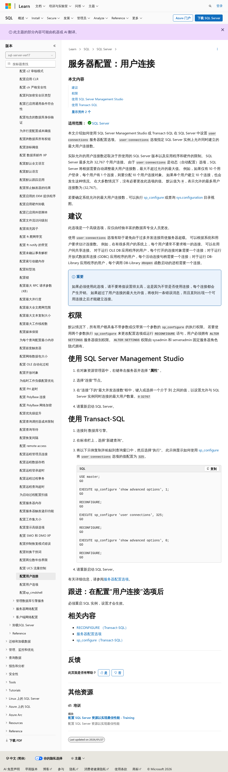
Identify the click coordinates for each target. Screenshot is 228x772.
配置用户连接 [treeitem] (29, 576)
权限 (75, 93)
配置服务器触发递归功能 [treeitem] (37, 511)
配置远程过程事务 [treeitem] (32, 478)
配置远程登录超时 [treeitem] (32, 470)
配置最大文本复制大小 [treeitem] (35, 315)
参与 (61, 769)
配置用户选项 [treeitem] (29, 584)
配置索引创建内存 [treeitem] (32, 261)
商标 (135, 769)
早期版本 (31, 769)
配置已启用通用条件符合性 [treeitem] (37, 106)
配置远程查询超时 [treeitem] (32, 486)
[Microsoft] (8, 6)
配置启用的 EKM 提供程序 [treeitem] (38, 196)
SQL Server (104, 49)
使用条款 (121, 769)
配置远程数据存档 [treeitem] (32, 462)
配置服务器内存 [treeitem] (30, 503)
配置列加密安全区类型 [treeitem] (35, 95)
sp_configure (154, 197)
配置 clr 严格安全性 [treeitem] (33, 87)
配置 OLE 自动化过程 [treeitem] (34, 364)
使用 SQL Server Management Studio (97, 99)
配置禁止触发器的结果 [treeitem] (35, 188)
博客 (46, 769)
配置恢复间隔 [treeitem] (29, 438)
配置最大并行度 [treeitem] (30, 299)
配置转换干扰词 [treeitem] (30, 552)
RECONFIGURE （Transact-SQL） (102, 627)
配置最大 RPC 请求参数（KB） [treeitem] (36, 288)
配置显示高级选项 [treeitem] (32, 527)
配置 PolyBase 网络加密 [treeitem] (36, 405)
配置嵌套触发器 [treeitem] (30, 348)
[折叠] (54, 46)
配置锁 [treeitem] (24, 277)
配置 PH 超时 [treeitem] (29, 389)
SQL (87, 49)
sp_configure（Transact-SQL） (100, 640)
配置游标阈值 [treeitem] (29, 147)
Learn (72, 49)
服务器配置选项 (116, 579)
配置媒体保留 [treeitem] (29, 332)
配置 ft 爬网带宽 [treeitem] (31, 236)
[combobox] (30, 55)
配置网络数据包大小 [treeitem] (34, 356)
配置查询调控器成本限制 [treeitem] (37, 421)
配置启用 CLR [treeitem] (29, 79)
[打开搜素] (210, 6)
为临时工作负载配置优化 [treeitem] (37, 380)
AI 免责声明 (12, 769)
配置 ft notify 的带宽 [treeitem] (34, 245)
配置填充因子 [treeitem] (29, 228)
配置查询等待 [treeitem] (29, 429)
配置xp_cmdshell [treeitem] (31, 592)
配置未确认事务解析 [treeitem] (34, 253)
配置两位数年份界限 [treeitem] (34, 560)
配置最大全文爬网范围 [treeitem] (35, 307)
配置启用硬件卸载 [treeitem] (32, 204)
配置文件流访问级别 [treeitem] (34, 220)
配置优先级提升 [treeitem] (30, 413)
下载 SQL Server (208, 18)
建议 (75, 87)
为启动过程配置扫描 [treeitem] (34, 494)
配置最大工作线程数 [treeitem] (34, 323)
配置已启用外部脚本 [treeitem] (34, 212)
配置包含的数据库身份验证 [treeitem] (37, 120)
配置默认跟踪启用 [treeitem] (32, 179)
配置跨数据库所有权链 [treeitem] (35, 139)
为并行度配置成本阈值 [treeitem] (35, 131)
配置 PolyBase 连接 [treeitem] (33, 397)
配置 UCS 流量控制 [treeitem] (33, 568)
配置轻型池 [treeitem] (27, 269)
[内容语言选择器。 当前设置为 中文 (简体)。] (16, 758)
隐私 (72, 769)
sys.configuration (189, 197)
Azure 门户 (183, 18)
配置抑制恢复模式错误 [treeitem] (35, 543)
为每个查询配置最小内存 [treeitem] (37, 340)
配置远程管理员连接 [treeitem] (34, 454)
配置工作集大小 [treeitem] (30, 519)
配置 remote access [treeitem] (33, 446)
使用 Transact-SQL (84, 105)
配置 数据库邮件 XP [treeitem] (33, 155)
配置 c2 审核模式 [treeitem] (31, 71)
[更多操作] (217, 49)
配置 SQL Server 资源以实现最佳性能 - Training (101, 718)
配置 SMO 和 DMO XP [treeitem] (35, 535)
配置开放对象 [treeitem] (29, 372)
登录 (219, 6)
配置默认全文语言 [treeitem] (32, 163)
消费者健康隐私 (95, 769)
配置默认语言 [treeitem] (29, 171)
